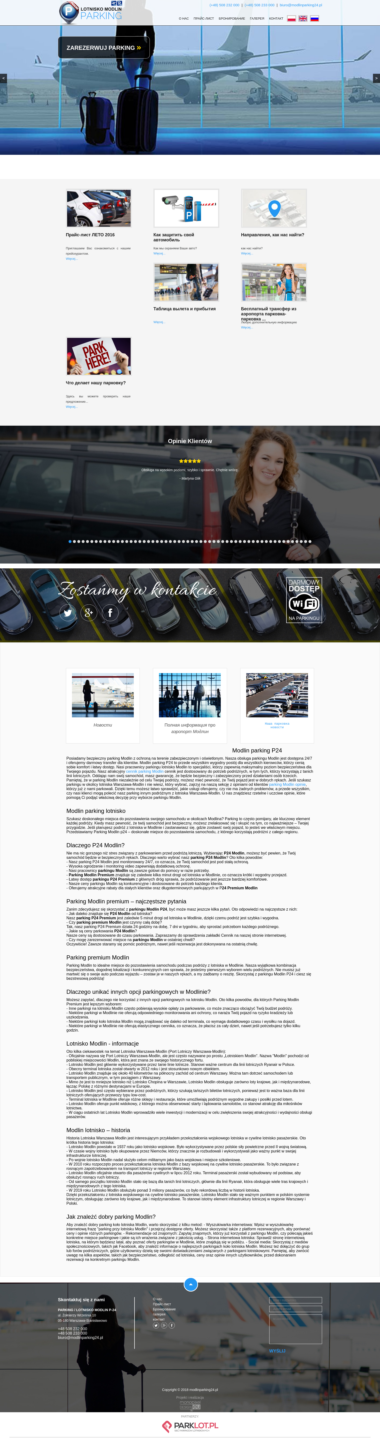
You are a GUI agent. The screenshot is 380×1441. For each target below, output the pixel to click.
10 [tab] (109, 541)
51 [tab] (288, 541)
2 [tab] (74, 541)
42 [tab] (248, 541)
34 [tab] (214, 541)
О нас (184, 18)
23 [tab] (166, 541)
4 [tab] (83, 541)
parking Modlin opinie (287, 784)
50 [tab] (283, 541)
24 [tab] (170, 541)
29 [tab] (192, 541)
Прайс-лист (204, 18)
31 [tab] (200, 541)
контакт (276, 18)
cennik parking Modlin (145, 771)
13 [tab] (122, 541)
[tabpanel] (190, 473)
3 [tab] (78, 541)
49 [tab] (279, 541)
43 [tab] (253, 541)
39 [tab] (235, 541)
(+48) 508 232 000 (224, 5)
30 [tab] (196, 541)
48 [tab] (275, 541)
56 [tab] (310, 541)
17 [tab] (139, 541)
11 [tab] (113, 541)
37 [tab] (227, 541)
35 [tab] (218, 541)
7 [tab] (96, 541)
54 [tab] (301, 541)
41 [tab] (244, 541)
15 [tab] (131, 541)
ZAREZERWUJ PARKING (104, 47)
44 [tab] (257, 541)
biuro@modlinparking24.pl (301, 5)
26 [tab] (179, 541)
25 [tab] (174, 541)
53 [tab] (296, 541)
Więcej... (72, 258)
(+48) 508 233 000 (260, 5)
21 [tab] (157, 541)
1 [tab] (70, 541)
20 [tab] (152, 541)
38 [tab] (231, 541)
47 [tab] (270, 541)
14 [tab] (126, 541)
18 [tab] (144, 541)
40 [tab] (240, 541)
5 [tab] (87, 541)
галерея (257, 18)
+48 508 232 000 (72, 1329)
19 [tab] (148, 541)
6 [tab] (91, 541)
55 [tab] (305, 541)
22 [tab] (161, 541)
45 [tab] (262, 541)
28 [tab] (187, 541)
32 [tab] (205, 541)
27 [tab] (183, 541)
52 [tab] (292, 541)
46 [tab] (266, 541)
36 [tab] (222, 541)
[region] (190, 77)
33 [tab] (209, 541)
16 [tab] (135, 541)
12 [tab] (118, 541)
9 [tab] (104, 541)
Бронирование (232, 18)
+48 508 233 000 (72, 1333)
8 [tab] (100, 541)
